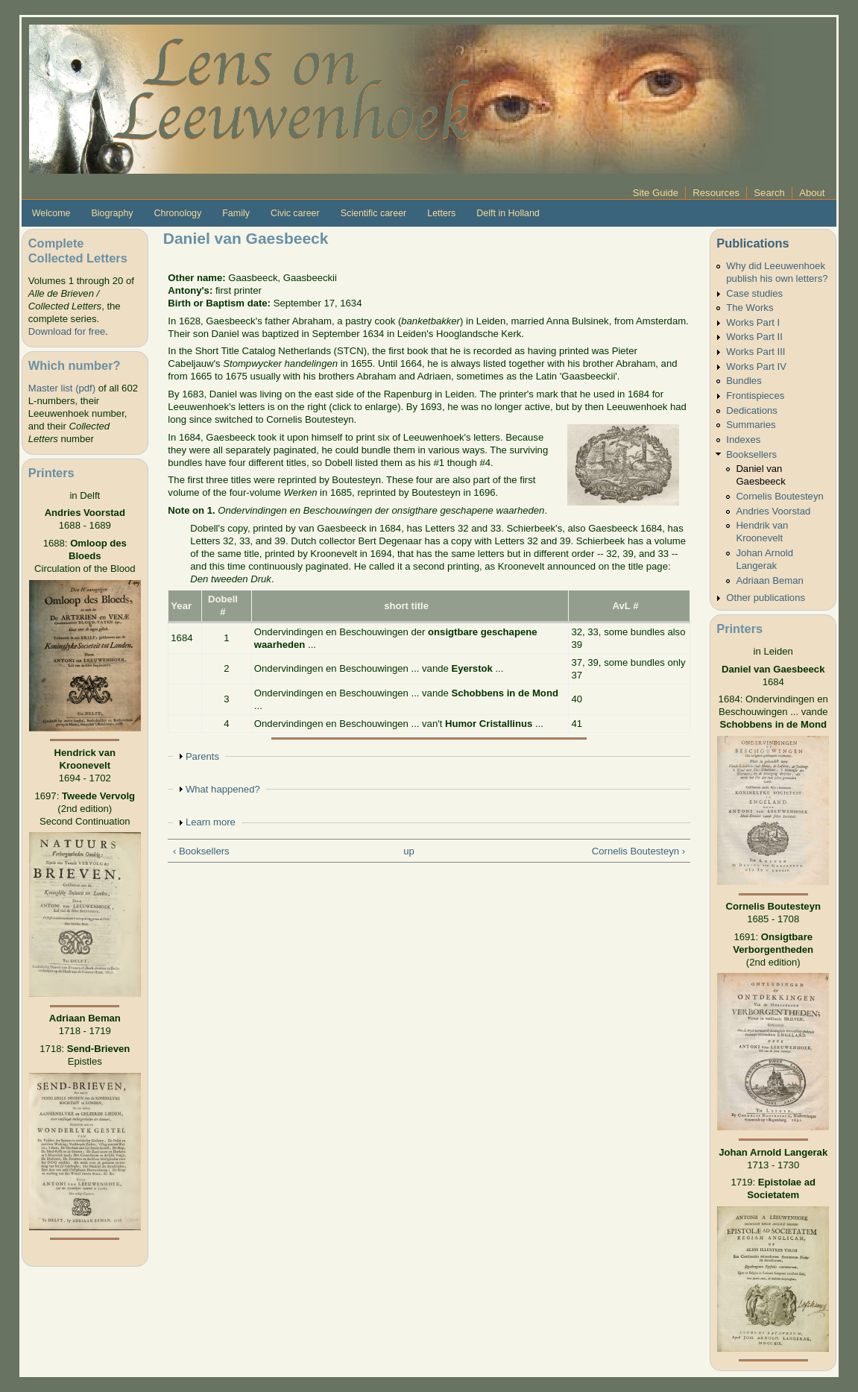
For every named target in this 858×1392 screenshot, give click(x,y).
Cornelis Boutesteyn (779, 496)
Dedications (751, 410)
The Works (749, 307)
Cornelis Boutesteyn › (638, 851)
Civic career (295, 213)
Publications (752, 243)
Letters (441, 213)
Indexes (743, 439)
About (811, 192)
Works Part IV (756, 366)
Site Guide (655, 192)
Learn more (211, 822)
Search (769, 192)
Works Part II (754, 336)
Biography (112, 213)
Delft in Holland (507, 213)
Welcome (51, 213)
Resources (716, 192)
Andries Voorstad (773, 511)
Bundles (743, 380)
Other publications (765, 597)
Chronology (178, 213)
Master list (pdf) (61, 388)
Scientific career (374, 213)
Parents (202, 756)
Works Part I (753, 322)
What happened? (223, 789)
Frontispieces (755, 395)
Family (236, 213)
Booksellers (751, 454)
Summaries (750, 424)
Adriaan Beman (769, 580)
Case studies (754, 293)
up (408, 851)
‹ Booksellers (201, 851)
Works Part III (755, 351)
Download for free (66, 331)
